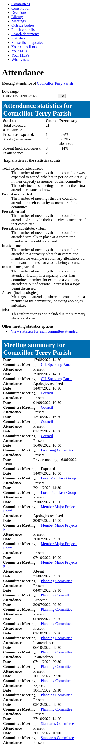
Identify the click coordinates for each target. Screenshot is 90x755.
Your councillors (24, 47)
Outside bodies (22, 25)
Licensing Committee (57, 450)
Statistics (18, 38)
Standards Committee (57, 723)
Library (17, 17)
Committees (20, 4)
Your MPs (19, 51)
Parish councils (23, 30)
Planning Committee (56, 581)
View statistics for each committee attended (44, 331)
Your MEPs (20, 55)
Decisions (18, 12)
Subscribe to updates (27, 42)
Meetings (18, 21)
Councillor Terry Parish (55, 83)
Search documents (25, 34)
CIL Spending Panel (56, 365)
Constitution (20, 8)
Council (47, 393)
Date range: (11, 91)
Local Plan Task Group (58, 478)
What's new (20, 60)
